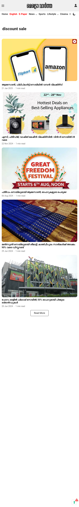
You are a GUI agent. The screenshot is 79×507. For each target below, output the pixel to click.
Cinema (64, 14)
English (13, 14)
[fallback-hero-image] (39, 60)
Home (5, 14)
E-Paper (23, 14)
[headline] (39, 84)
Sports (42, 14)
